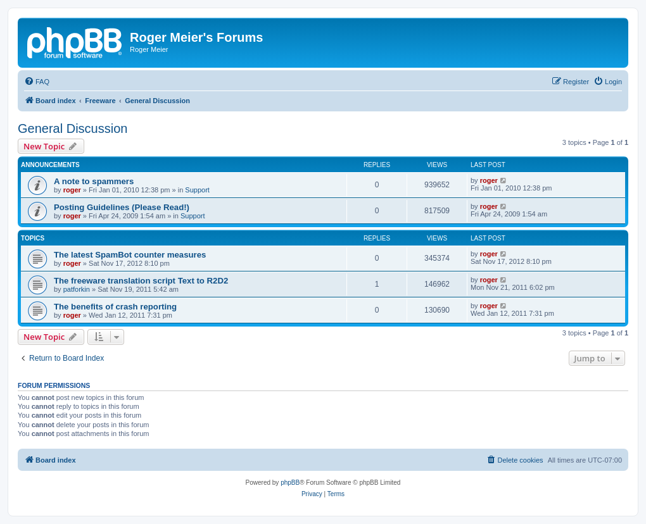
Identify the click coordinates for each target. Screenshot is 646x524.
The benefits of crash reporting (115, 306)
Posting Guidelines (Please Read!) (121, 207)
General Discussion (72, 128)
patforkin (76, 289)
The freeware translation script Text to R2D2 (141, 280)
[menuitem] (36, 81)
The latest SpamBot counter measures (130, 254)
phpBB (290, 482)
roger (72, 190)
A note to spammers (94, 181)
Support (197, 190)
